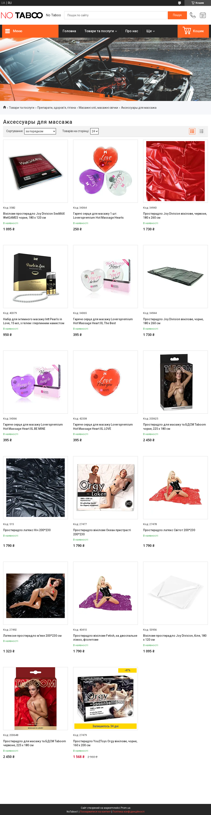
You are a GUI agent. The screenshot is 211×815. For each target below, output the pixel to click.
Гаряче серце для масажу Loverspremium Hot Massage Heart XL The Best (103, 321)
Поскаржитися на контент (95, 811)
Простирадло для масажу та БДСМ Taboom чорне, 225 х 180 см (174, 426)
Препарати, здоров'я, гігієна (56, 107)
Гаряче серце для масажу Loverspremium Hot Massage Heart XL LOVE (103, 426)
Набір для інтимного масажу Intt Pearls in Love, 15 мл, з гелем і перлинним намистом (33, 321)
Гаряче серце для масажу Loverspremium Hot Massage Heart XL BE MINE (33, 426)
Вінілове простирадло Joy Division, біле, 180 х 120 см (174, 638)
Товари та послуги (99, 31)
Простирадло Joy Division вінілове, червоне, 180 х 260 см (175, 215)
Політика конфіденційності (129, 811)
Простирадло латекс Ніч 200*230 (27, 530)
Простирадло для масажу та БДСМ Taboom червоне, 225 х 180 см (34, 743)
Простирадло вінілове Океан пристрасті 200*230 (102, 532)
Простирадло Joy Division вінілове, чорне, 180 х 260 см (173, 321)
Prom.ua (125, 807)
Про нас (131, 31)
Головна (69, 31)
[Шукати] (177, 15)
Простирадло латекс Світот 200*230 (169, 530)
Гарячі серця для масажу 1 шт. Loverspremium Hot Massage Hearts (98, 215)
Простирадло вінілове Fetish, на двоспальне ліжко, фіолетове (105, 638)
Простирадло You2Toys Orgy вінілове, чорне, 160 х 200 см (105, 743)
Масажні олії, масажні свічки (98, 107)
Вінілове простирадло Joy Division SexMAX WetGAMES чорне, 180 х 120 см (34, 215)
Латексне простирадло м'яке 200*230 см (32, 635)
